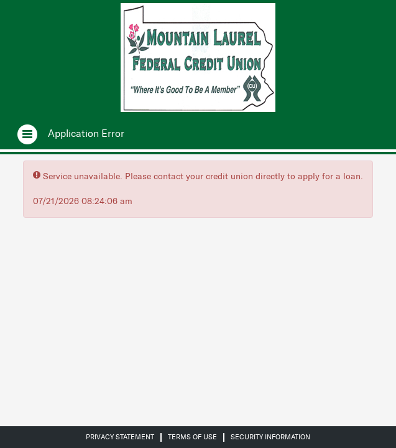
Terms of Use (192, 437)
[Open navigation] (19, 133)
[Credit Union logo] (198, 57)
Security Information (270, 437)
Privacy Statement (120, 437)
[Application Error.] (86, 134)
